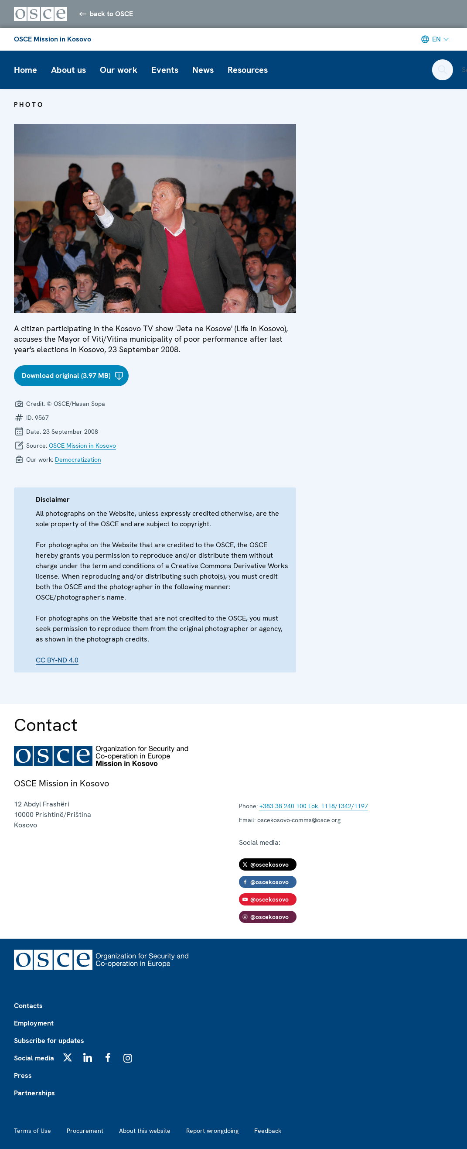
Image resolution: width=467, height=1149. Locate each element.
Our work (118, 69)
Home (25, 69)
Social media (34, 1058)
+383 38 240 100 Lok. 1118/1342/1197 (313, 806)
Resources (248, 69)
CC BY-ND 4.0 (57, 660)
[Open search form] (442, 69)
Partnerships (34, 1093)
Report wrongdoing (212, 1131)
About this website (144, 1131)
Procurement (85, 1131)
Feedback (267, 1131)
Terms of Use (32, 1131)
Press (23, 1075)
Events (164, 69)
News (203, 69)
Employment (34, 1023)
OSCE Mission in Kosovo (52, 39)
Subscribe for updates (49, 1040)
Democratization (78, 459)
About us (68, 69)
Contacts (28, 1005)
